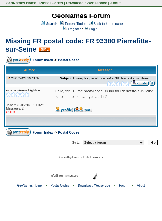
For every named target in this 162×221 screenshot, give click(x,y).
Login (91, 29)
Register (72, 29)
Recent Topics (75, 23)
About (115, 3)
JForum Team (96, 157)
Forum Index (43, 60)
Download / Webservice (86, 3)
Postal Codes (51, 3)
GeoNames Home (20, 3)
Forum (123, 185)
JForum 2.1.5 (79, 157)
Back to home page (108, 23)
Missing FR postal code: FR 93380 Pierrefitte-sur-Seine (110, 78)
